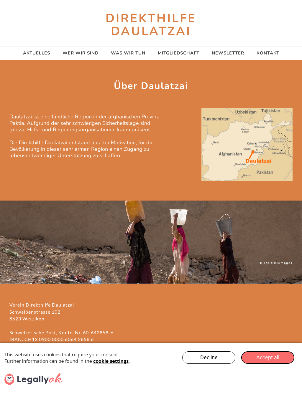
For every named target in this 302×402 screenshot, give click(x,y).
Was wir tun (128, 53)
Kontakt (268, 53)
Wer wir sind (81, 53)
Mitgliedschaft (178, 53)
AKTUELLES (36, 53)
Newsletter (228, 53)
